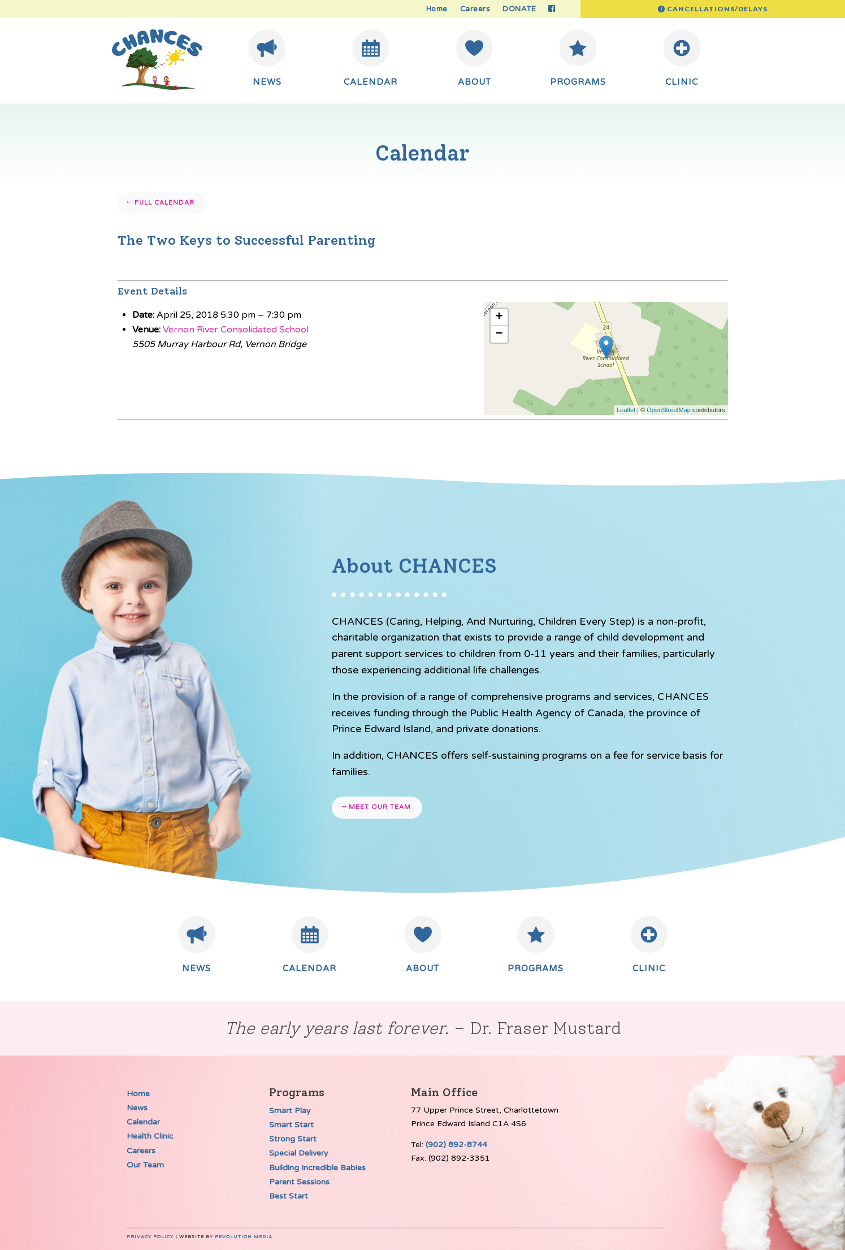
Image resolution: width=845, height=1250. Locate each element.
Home (437, 9)
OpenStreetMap (669, 409)
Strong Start (293, 1139)
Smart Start (291, 1125)
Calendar (143, 1122)
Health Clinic (150, 1136)
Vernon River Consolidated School (236, 329)
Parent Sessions (299, 1182)
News (137, 1108)
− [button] (498, 334)
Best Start (288, 1196)
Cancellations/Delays (717, 9)
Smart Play (290, 1110)
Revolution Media (243, 1236)
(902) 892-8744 (456, 1144)
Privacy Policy (150, 1236)
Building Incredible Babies (317, 1168)
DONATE (519, 9)
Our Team (145, 1165)
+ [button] (498, 317)
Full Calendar (164, 202)
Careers (475, 9)
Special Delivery (298, 1153)
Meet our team (380, 807)
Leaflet (626, 409)
